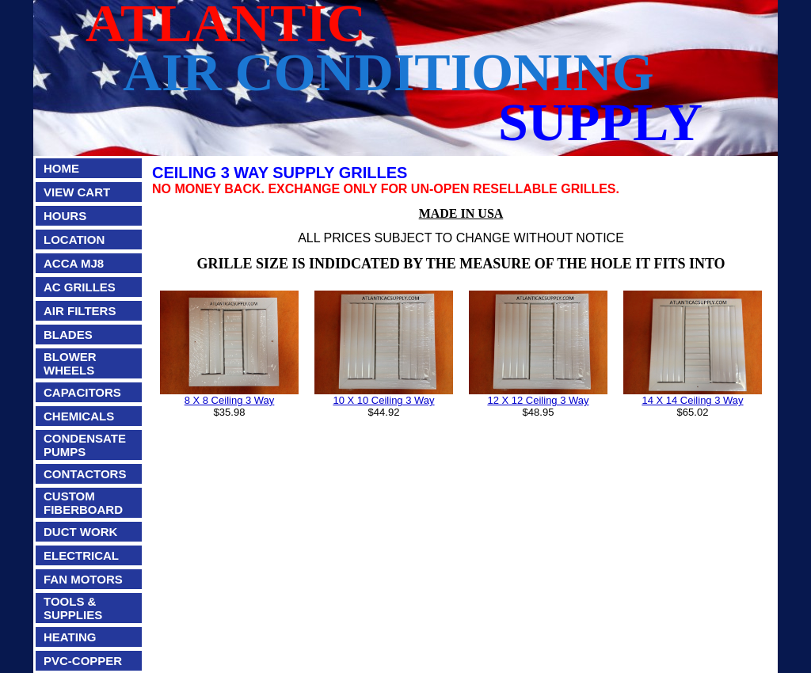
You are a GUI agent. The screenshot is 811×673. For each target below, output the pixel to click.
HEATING (70, 637)
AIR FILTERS (80, 310)
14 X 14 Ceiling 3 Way (692, 400)
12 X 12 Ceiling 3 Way (537, 400)
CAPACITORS (82, 392)
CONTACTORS (85, 474)
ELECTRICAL (81, 555)
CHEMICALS (79, 416)
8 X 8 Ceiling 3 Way (230, 400)
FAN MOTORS (83, 579)
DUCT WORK (80, 531)
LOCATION (74, 239)
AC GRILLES (80, 287)
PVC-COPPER (83, 660)
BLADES (68, 334)
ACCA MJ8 (74, 263)
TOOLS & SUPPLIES (73, 608)
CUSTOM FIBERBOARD (83, 502)
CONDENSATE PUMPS (85, 445)
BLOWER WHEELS (70, 363)
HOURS (65, 215)
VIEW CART (77, 192)
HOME (61, 168)
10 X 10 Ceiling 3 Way (383, 400)
